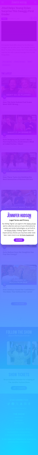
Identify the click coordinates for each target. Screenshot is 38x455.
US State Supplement (27, 235)
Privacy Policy (11, 230)
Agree (19, 240)
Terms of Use (31, 224)
